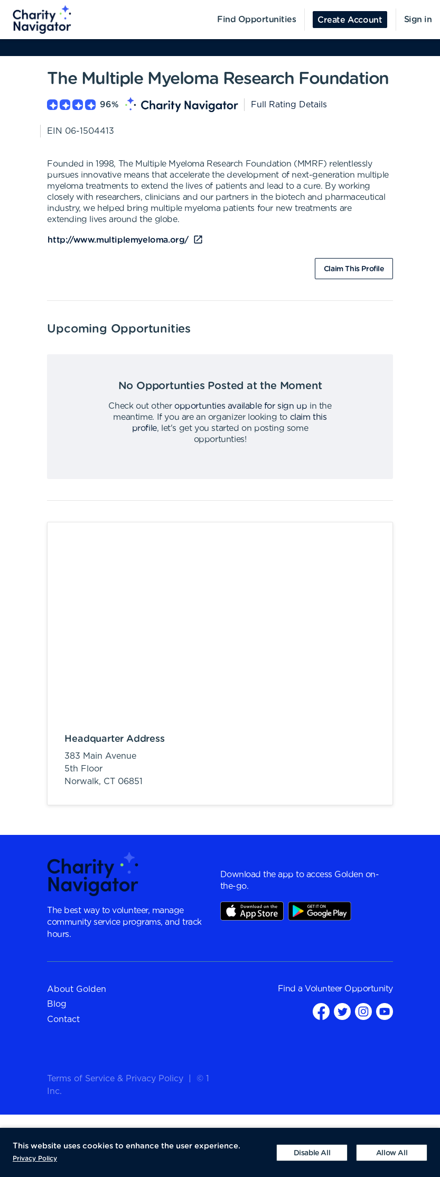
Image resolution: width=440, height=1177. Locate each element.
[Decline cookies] (312, 1152)
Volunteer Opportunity (349, 989)
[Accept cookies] (391, 1152)
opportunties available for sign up (240, 406)
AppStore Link (252, 911)
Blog (57, 1004)
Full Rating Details (289, 104)
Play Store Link (319, 911)
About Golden (76, 989)
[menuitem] (36, 19)
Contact (63, 1019)
